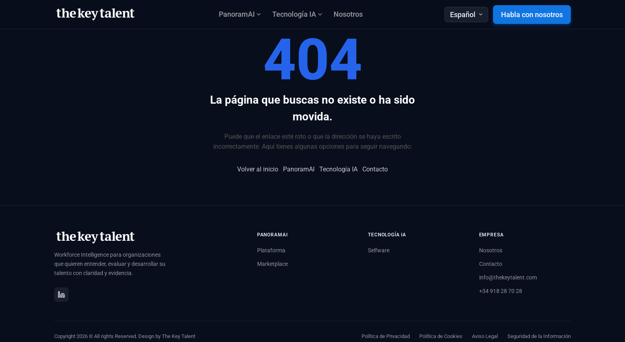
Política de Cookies (440, 336)
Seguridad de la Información (539, 336)
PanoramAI (298, 169)
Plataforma (271, 250)
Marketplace (272, 264)
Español (466, 14)
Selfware (378, 250)
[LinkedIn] (61, 294)
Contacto (375, 169)
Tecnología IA (338, 169)
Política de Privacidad (386, 336)
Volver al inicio (257, 169)
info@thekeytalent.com (508, 277)
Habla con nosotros (532, 14)
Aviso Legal (485, 336)
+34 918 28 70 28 (500, 291)
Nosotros (348, 14)
